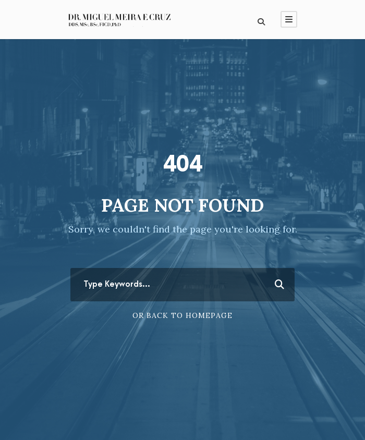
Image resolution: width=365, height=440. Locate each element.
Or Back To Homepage (182, 315)
